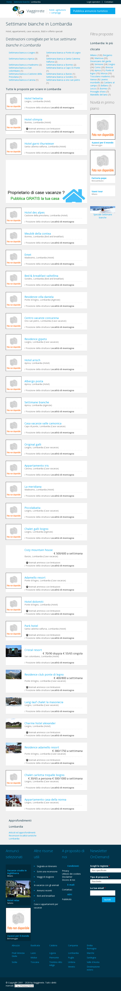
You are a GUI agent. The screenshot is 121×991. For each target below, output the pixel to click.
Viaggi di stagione (45, 876)
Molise (34, 957)
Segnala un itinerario (47, 866)
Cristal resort (33, 650)
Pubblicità (66, 899)
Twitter (106, 983)
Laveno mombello (99, 81)
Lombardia (73, 953)
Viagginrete (35, 10)
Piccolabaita (32, 508)
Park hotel (31, 626)
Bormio (103, 88)
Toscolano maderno (100, 76)
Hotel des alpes (35, 212)
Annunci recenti (44, 890)
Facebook (92, 983)
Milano (93, 55)
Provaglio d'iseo (98, 91)
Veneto (71, 966)
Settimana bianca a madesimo (24, 64)
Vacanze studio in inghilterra (17, 872)
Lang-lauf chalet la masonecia (44, 702)
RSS (113, 983)
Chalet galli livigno (36, 529)
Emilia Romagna (91, 947)
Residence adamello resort (42, 747)
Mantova (99, 58)
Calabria (53, 945)
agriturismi (61, 9)
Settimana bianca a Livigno (22, 52)
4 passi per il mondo (102, 142)
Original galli (33, 444)
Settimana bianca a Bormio (59, 64)
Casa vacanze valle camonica (43, 423)
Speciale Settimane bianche (102, 213)
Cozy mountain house (39, 550)
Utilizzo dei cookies (71, 873)
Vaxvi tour (97, 191)
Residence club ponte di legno (44, 674)
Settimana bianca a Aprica (21, 58)
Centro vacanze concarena (42, 318)
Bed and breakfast (46, 895)
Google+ (99, 983)
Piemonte (54, 957)
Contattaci (108, 2)
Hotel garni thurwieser (39, 143)
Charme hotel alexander (40, 723)
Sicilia (14, 962)
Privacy (65, 870)
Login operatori (93, 2)
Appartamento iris (37, 465)
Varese (93, 79)
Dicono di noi (68, 879)
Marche (90, 953)
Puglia (71, 957)
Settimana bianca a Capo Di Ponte (63, 67)
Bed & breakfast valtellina (41, 276)
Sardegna (91, 957)
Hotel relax (13, 900)
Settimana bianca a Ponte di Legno (63, 52)
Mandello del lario (99, 94)
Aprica (98, 70)
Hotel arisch (32, 360)
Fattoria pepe (99, 178)
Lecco (93, 88)
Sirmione (99, 64)
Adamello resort (35, 577)
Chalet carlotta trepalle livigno (44, 775)
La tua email (98, 888)
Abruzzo (16, 945)
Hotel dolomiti (34, 601)
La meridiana (33, 486)
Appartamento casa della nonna (45, 799)
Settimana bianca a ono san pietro (63, 79)
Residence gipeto (36, 339)
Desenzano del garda (100, 61)
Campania (73, 945)
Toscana (35, 962)
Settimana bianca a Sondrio (59, 76)
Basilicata (35, 945)
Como (98, 67)
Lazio (33, 953)
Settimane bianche (37, 402)
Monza (104, 73)
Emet (28, 254)
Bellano (104, 85)
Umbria (71, 962)
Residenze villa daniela (39, 297)
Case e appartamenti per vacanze (46, 906)
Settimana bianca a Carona (22, 79)
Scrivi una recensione (47, 871)
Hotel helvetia (34, 98)
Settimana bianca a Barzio (59, 73)
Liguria (52, 953)
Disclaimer (67, 876)
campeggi (56, 12)
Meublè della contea (38, 233)
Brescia (109, 67)
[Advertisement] (46, 174)
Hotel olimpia (33, 119)
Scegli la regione (100, 865)
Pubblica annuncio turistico (90, 11)
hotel (51, 9)
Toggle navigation (8, 11)
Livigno (111, 64)
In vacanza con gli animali (46, 885)
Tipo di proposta (100, 877)
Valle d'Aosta (93, 962)
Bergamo (107, 55)
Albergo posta (34, 381)
